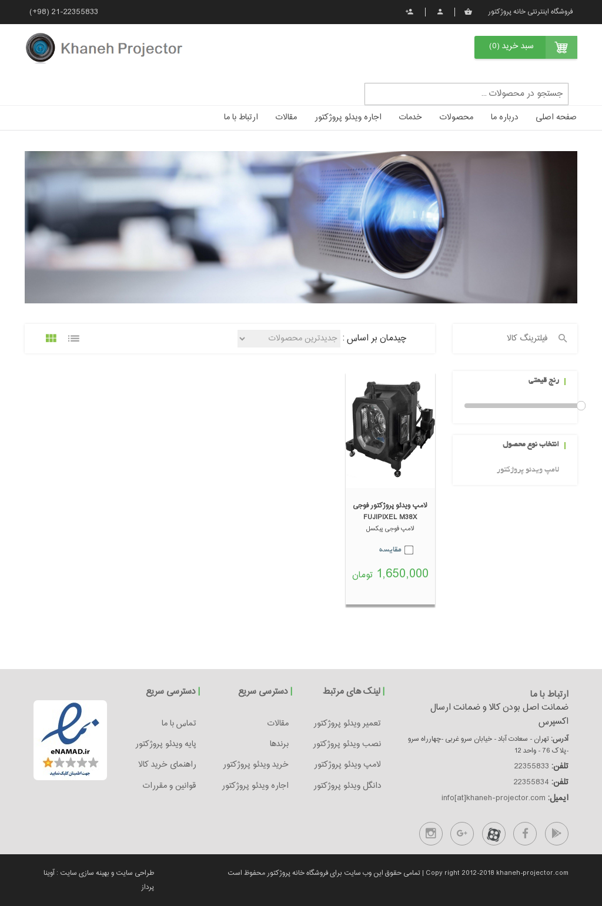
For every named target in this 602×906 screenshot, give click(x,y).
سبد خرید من (468, 12)
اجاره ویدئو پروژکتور (348, 118)
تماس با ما (179, 723)
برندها (279, 744)
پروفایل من (440, 12)
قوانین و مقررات (169, 786)
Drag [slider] (581, 405)
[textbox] (466, 93)
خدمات (410, 118)
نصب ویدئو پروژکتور (347, 744)
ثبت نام (409, 12)
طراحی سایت (134, 873)
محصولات (456, 118)
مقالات (286, 118)
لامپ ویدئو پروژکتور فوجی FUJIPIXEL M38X (390, 511)
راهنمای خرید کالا (167, 765)
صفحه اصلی (556, 118)
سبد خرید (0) (511, 46)
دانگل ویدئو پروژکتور (347, 786)
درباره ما (504, 118)
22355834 (531, 782)
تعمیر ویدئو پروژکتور (347, 723)
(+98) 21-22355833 (63, 12)
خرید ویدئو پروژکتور (256, 765)
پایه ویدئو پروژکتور (165, 744)
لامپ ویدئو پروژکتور (528, 470)
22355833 (531, 766)
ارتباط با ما (241, 118)
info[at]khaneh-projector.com (494, 798)
